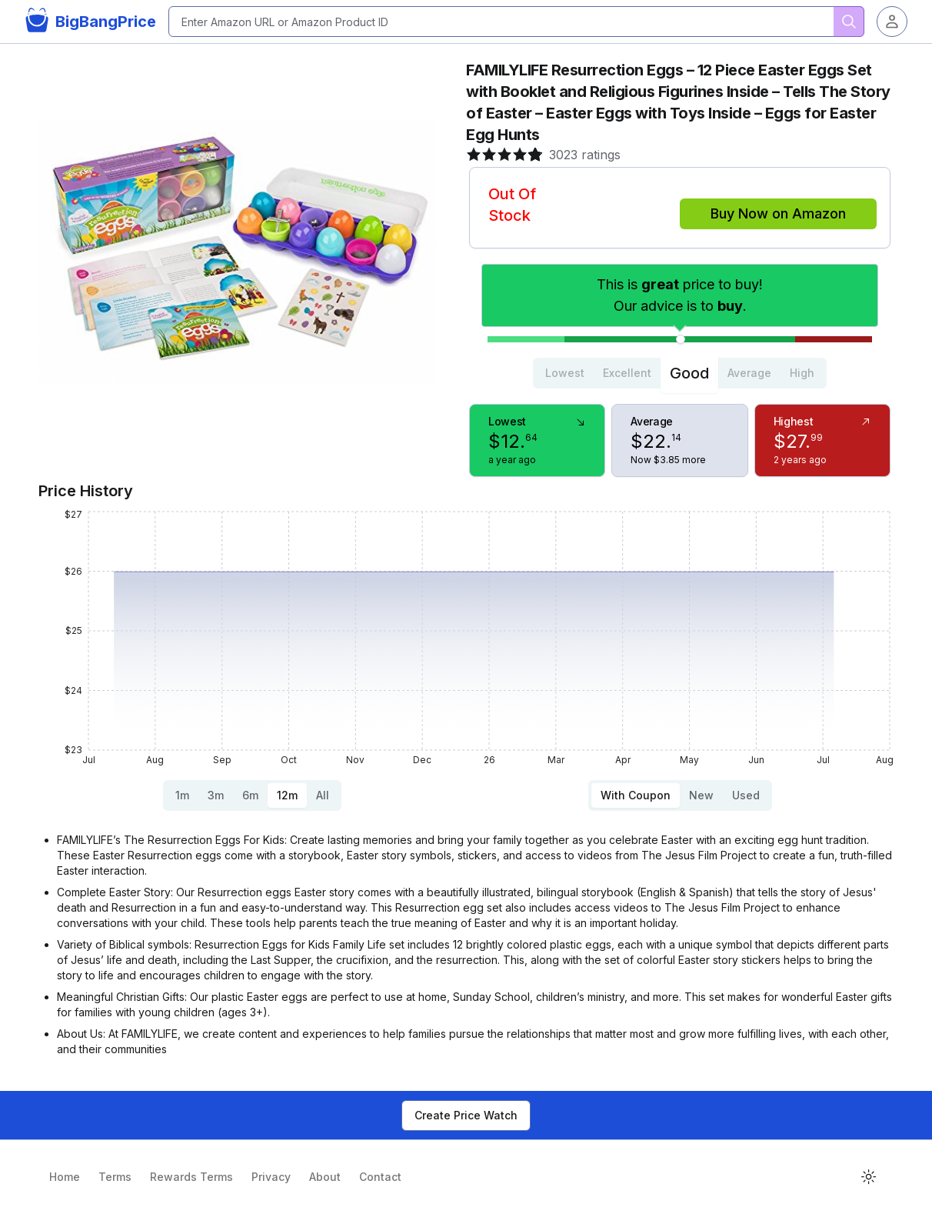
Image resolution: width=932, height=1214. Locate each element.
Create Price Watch (466, 1115)
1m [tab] (182, 795)
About (325, 1176)
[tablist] (680, 373)
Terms (114, 1176)
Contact (380, 1176)
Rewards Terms (191, 1176)
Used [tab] (746, 795)
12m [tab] (287, 795)
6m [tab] (250, 795)
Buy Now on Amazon (778, 213)
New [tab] (701, 795)
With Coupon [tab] (636, 795)
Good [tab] (689, 373)
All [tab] (322, 795)
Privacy (271, 1176)
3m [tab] (216, 795)
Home (64, 1176)
